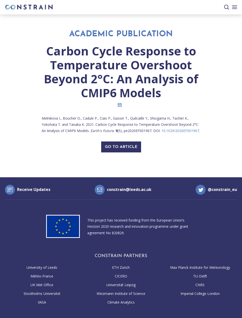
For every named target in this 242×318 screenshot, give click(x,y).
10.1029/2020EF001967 (180, 130)
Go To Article (121, 147)
